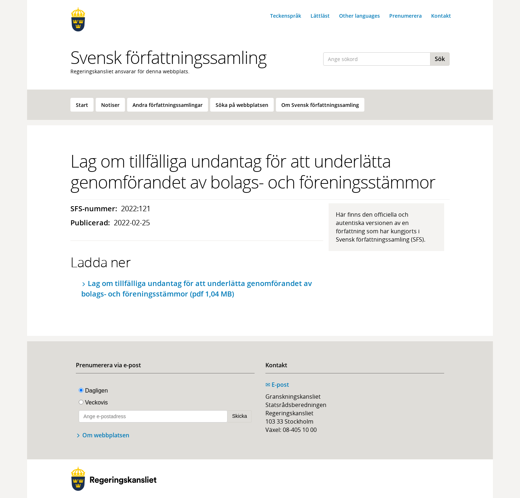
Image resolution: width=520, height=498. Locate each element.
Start (82, 104)
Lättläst (320, 15)
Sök (440, 59)
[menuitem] (82, 105)
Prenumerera (405, 15)
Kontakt (441, 15)
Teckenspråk (285, 15)
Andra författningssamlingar (168, 104)
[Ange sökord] (376, 59)
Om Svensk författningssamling (320, 104)
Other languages (359, 15)
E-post (277, 385)
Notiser (110, 104)
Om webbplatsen (105, 435)
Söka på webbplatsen (242, 104)
